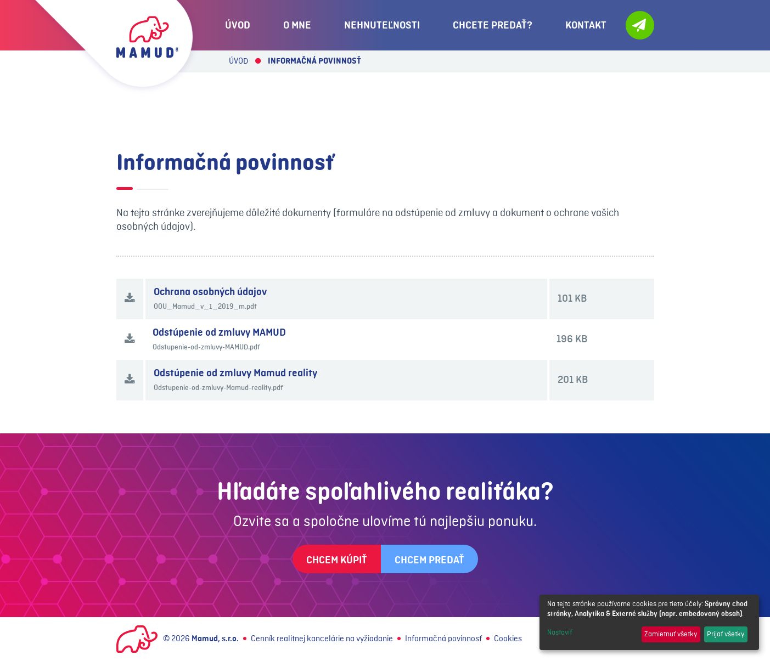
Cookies (508, 639)
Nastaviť (559, 632)
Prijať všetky (725, 634)
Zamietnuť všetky (670, 634)
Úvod (238, 61)
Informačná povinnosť (443, 639)
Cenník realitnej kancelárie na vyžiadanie (322, 639)
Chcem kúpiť (336, 560)
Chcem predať (429, 560)
